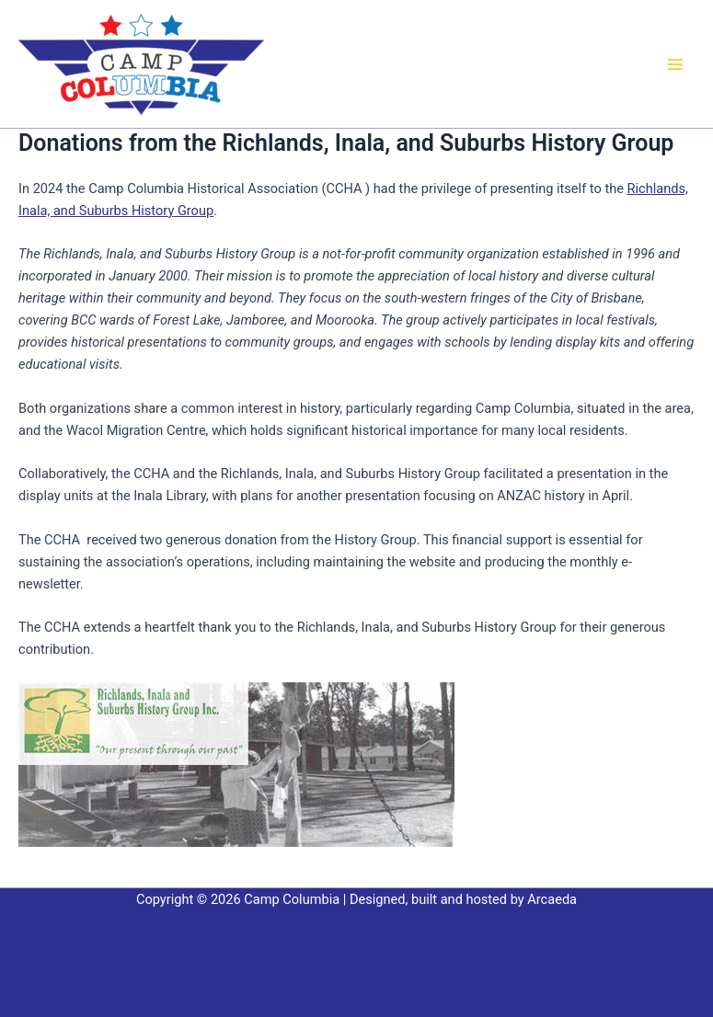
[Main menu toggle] (675, 64)
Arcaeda (552, 899)
